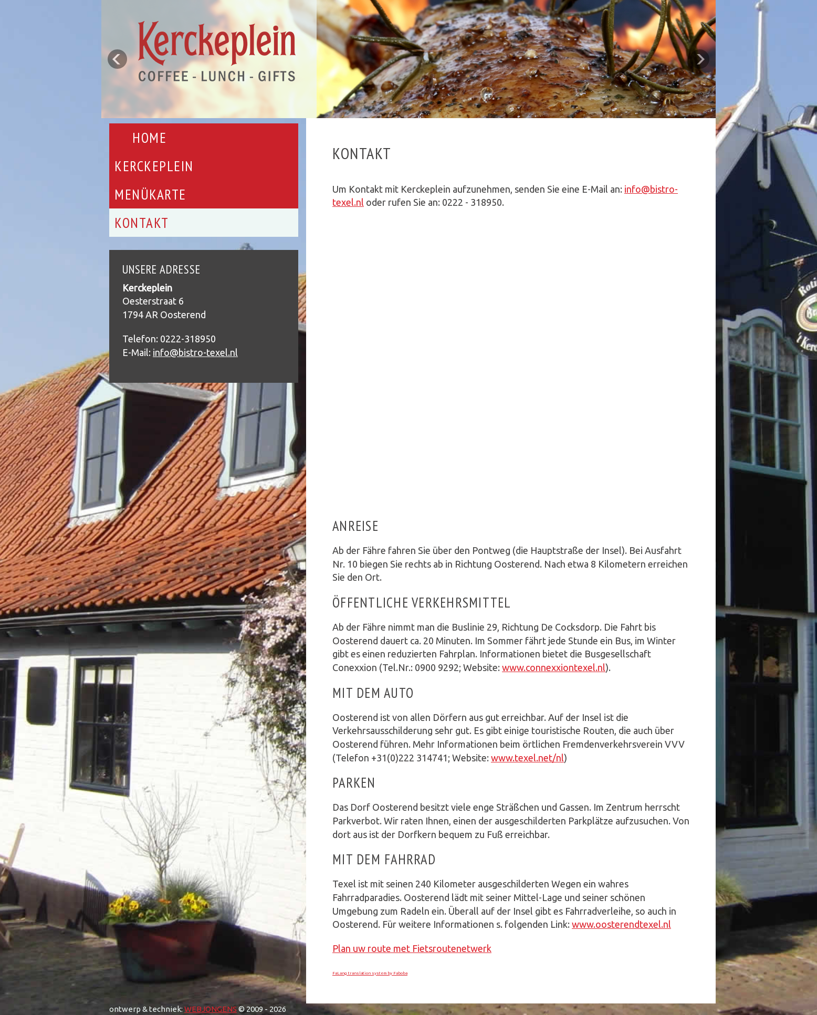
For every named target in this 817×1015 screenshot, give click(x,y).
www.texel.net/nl (527, 757)
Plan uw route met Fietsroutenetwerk (411, 948)
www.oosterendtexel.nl (621, 924)
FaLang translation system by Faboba (369, 973)
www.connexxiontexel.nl (553, 667)
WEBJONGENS (210, 1008)
